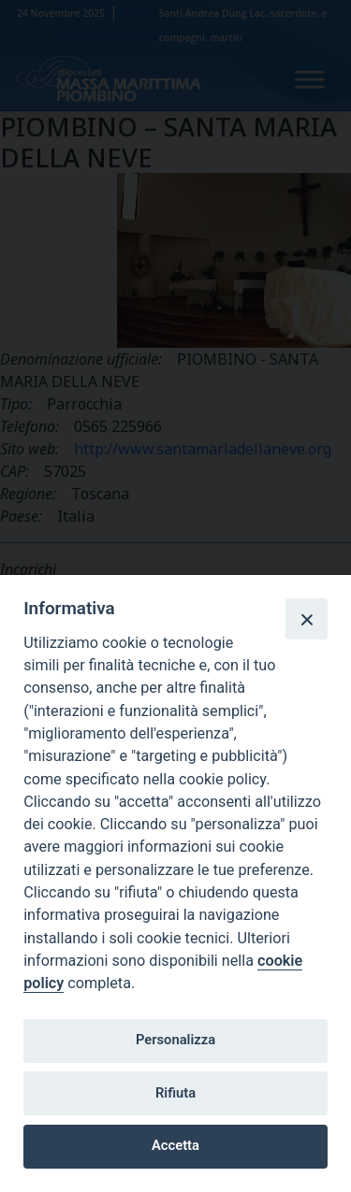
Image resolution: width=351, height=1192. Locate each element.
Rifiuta (175, 1092)
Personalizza (175, 1039)
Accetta (175, 1145)
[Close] (306, 618)
